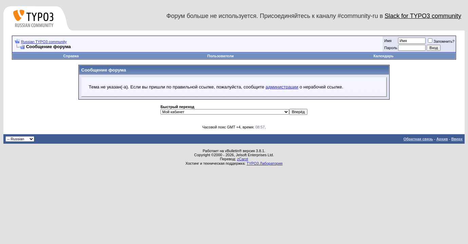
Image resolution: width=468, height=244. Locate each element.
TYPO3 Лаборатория (264, 163)
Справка (71, 56)
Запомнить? (441, 41)
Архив (442, 139)
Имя (387, 41)
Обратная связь (418, 139)
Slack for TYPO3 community (423, 16)
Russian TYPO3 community (44, 42)
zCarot (242, 159)
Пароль (390, 48)
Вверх (457, 139)
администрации (281, 86)
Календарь (383, 56)
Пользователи (220, 56)
